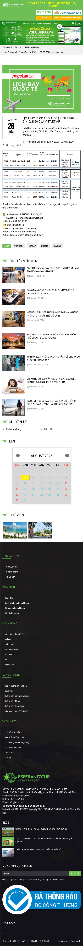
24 (25, 494)
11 (33, 483)
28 (58, 494)
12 (41, 483)
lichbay (32, 246)
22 (66, 489)
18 (33, 489)
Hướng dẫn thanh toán (14, 706)
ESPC (5, 931)
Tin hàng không (13, 429)
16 (17, 489)
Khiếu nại (9, 691)
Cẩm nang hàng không (15, 608)
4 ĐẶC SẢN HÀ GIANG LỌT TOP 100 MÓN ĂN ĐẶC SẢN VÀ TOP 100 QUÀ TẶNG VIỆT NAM (46, 840)
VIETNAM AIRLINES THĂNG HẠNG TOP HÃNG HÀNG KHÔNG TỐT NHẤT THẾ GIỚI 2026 (52, 314)
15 (66, 483)
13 (49, 483)
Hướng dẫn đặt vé (12, 701)
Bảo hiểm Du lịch (12, 650)
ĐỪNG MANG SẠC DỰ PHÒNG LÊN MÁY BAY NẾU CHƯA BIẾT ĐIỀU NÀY (51, 292)
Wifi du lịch (9, 665)
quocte (44, 246)
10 (25, 483)
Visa (7, 660)
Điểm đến (48, 429)
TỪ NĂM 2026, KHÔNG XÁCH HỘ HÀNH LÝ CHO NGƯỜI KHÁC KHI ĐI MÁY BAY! (53, 358)
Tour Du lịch (10, 577)
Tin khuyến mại (11, 567)
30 (17, 500)
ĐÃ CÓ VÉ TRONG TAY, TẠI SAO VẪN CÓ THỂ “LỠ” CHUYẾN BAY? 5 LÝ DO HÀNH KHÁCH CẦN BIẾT (52, 403)
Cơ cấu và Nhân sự (13, 747)
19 (41, 489)
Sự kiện (8, 639)
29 (66, 494)
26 (41, 494)
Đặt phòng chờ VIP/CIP (15, 634)
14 (58, 483)
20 (49, 489)
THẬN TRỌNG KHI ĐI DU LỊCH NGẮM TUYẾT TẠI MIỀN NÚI (38, 849)
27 (49, 494)
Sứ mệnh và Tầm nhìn (14, 737)
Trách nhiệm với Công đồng (17, 742)
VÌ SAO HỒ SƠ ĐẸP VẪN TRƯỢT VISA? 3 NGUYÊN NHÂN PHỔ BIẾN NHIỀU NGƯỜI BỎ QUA (51, 380)
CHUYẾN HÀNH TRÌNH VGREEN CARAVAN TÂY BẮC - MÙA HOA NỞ (41, 829)
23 (17, 494)
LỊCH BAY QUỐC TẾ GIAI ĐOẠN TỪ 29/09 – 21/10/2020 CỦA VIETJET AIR (50, 120)
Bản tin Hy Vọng (12, 613)
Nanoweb (76, 941)
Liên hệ (8, 758)
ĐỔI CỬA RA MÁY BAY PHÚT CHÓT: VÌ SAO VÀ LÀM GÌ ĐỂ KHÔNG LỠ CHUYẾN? (53, 270)
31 (25, 500)
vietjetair (18, 246)
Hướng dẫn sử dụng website (17, 696)
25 (33, 494)
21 (58, 489)
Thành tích (9, 753)
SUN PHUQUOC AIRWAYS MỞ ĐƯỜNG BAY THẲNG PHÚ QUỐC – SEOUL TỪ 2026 (52, 336)
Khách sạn (9, 644)
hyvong (57, 246)
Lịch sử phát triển (12, 732)
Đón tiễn (8, 655)
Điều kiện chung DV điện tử (16, 711)
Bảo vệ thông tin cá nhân (16, 686)
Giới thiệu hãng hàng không (17, 603)
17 (25, 489)
